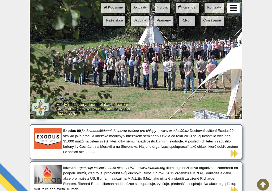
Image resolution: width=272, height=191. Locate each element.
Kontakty (214, 7)
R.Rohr (187, 20)
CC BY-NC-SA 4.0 (225, 114)
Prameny (164, 20)
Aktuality (140, 7)
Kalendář (187, 7)
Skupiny (139, 20)
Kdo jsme (113, 7)
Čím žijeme (212, 20)
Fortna (163, 7)
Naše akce (114, 20)
